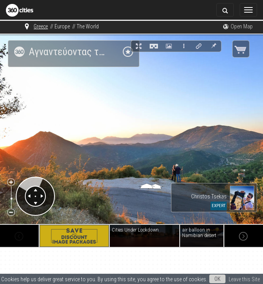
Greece (41, 26)
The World (88, 26)
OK (217, 279)
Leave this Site (244, 279)
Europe (62, 26)
